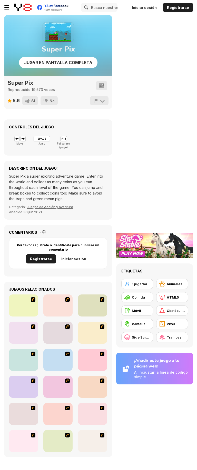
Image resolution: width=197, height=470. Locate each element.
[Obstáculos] (172, 310)
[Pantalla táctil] (137, 324)
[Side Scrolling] (137, 337)
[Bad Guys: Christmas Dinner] (58, 387)
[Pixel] (172, 324)
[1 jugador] (137, 284)
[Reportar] (99, 100)
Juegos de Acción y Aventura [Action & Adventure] (50, 207)
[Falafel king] (58, 305)
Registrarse (178, 7)
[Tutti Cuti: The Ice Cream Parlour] (58, 414)
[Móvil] (137, 310)
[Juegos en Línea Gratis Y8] (23, 7)
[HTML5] (172, 297)
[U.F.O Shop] (23, 414)
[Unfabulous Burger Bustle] (23, 387)
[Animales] (172, 284)
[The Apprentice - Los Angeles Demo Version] (58, 333)
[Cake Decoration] (92, 414)
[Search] (85, 7)
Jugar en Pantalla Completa (58, 62)
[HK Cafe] (92, 360)
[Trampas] (172, 337)
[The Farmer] (58, 360)
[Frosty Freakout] (23, 333)
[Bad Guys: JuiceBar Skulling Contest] (92, 387)
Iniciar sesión (144, 7)
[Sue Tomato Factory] (58, 441)
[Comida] (137, 297)
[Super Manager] (92, 333)
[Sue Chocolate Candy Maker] (23, 441)
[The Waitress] (23, 305)
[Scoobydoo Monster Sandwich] (92, 305)
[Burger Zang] (23, 360)
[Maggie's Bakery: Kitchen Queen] (92, 441)
